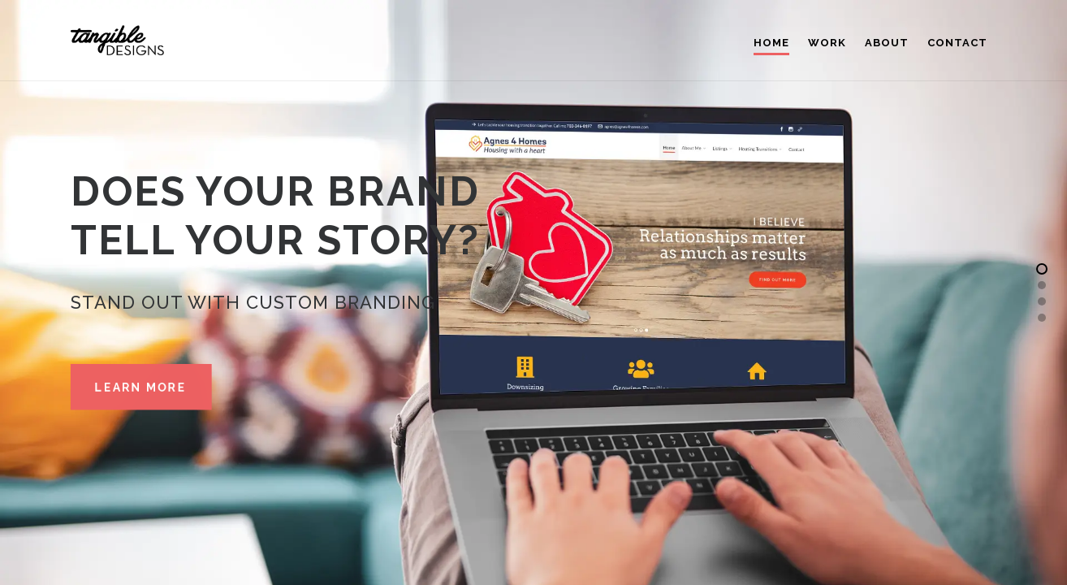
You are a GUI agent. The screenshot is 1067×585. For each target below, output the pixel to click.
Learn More (141, 387)
